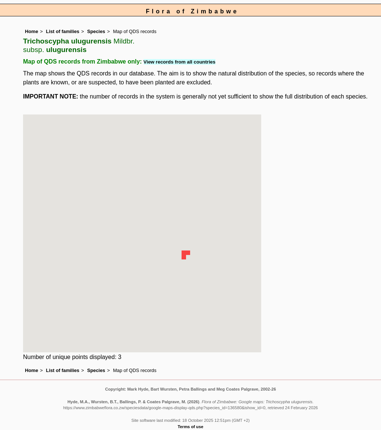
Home (31, 31)
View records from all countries (179, 62)
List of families (63, 31)
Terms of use (191, 426)
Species (96, 31)
